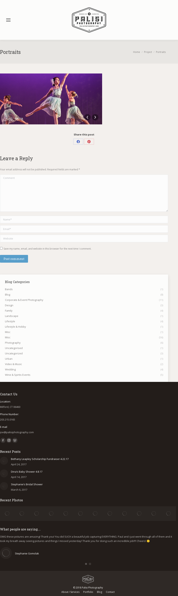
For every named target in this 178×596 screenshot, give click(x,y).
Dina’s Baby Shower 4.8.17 (26, 471)
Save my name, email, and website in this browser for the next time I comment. (47, 248)
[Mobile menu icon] (8, 20)
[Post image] (4, 461)
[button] (86, 564)
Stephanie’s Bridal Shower (27, 484)
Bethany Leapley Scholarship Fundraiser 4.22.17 (40, 459)
